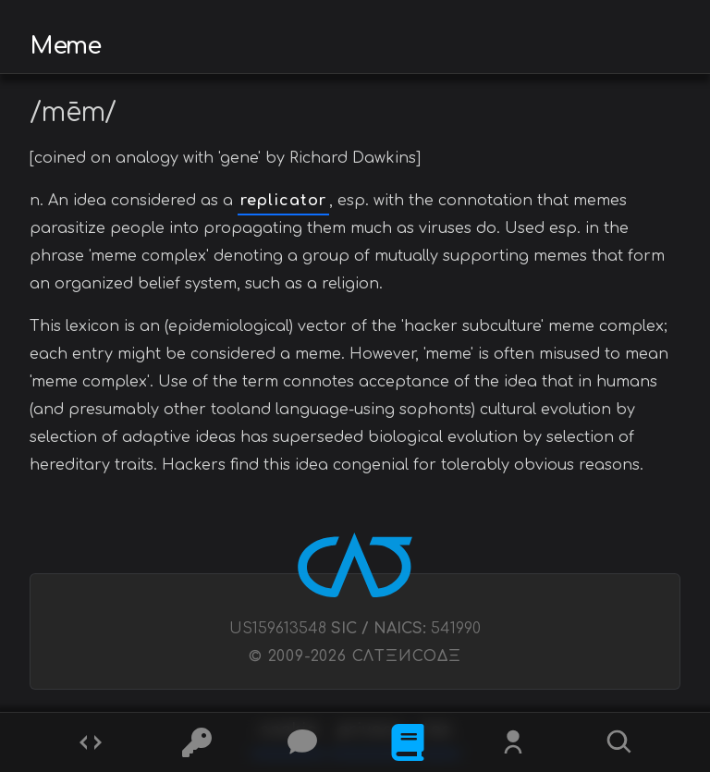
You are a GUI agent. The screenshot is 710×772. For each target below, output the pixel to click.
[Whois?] (513, 742)
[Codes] (90, 742)
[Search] (619, 742)
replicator (283, 200)
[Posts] (302, 742)
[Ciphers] (197, 742)
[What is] (407, 742)
